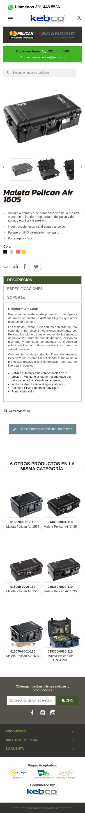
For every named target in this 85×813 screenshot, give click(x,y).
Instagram (52, 712)
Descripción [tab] (19, 280)
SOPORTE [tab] (16, 297)
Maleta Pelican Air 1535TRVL (60, 656)
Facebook (32, 712)
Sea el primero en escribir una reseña (42, 429)
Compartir (24, 266)
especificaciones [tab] (25, 289)
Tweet (36, 266)
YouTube (42, 712)
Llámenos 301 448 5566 (33, 7)
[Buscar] (39, 73)
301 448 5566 (42, 51)
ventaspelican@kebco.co (48, 57)
